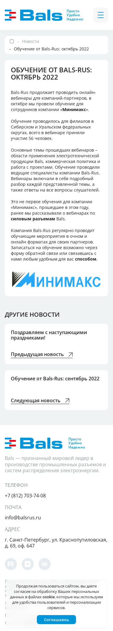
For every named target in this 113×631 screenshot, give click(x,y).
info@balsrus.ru (23, 517)
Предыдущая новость (42, 355)
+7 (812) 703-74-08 (25, 495)
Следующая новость (40, 401)
